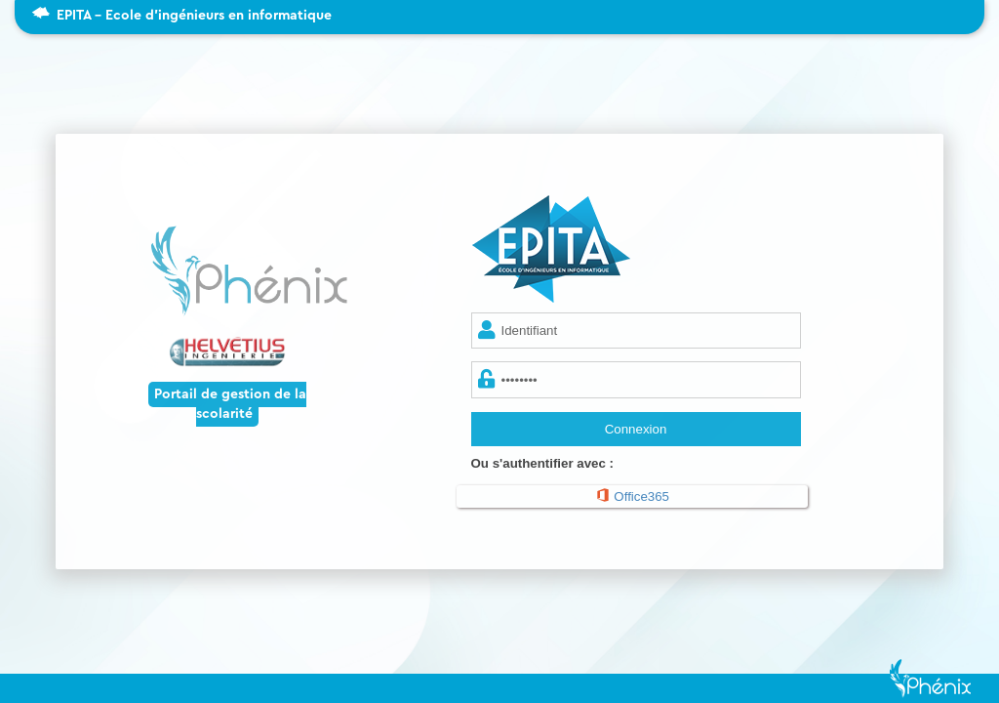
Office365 (632, 495)
